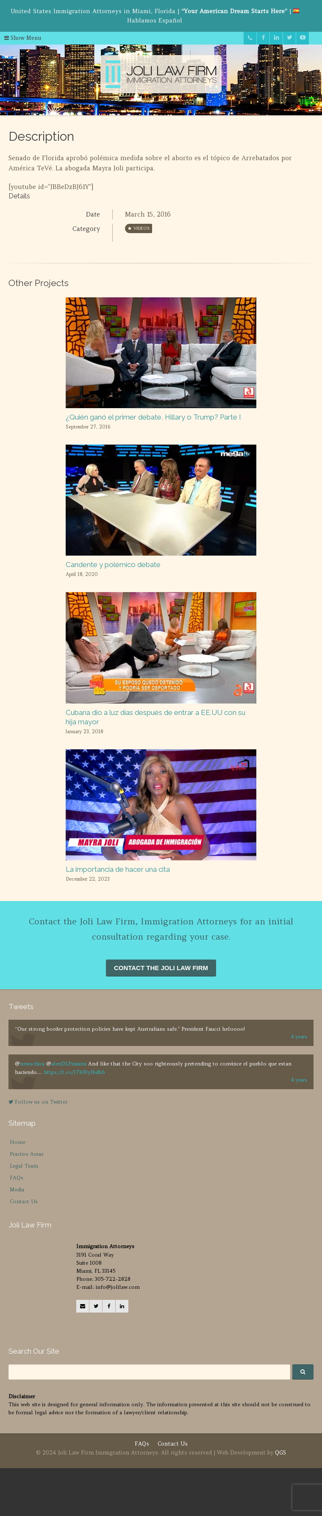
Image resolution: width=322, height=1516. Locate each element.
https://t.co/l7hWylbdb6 (74, 1072)
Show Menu (23, 38)
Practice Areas (27, 1154)
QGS (280, 1452)
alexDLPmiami (68, 1063)
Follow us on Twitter (37, 1102)
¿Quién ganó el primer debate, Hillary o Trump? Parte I (153, 417)
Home (17, 1142)
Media (17, 1189)
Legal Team (24, 1166)
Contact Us (24, 1201)
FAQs (16, 1177)
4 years (299, 1037)
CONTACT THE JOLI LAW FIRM (161, 967)
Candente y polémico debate (113, 564)
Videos (141, 228)
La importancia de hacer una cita (118, 869)
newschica (32, 1063)
